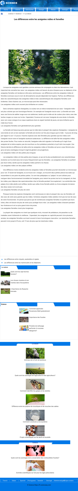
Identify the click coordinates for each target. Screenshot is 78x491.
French (5, 481)
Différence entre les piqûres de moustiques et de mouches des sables (35, 400)
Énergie (41, 10)
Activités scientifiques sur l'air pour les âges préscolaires (35, 467)
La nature (28, 14)
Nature (53, 10)
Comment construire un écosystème (35, 416)
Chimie (17, 10)
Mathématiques (58, 481)
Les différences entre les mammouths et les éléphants (22, 263)
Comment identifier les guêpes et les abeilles (35, 385)
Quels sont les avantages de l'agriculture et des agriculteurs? (35, 369)
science (10, 14)
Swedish (40, 481)
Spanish (22, 481)
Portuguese (31, 481)
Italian (14, 481)
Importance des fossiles (37, 317)
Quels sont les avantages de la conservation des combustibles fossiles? (35, 452)
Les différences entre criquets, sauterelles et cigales (21, 259)
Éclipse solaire (68, 481)
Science (18, 14)
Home (6, 10)
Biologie (65, 10)
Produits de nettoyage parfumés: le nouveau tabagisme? (36, 328)
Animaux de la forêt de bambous (35, 354)
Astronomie (30, 10)
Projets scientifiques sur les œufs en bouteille (35, 431)
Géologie (49, 481)
